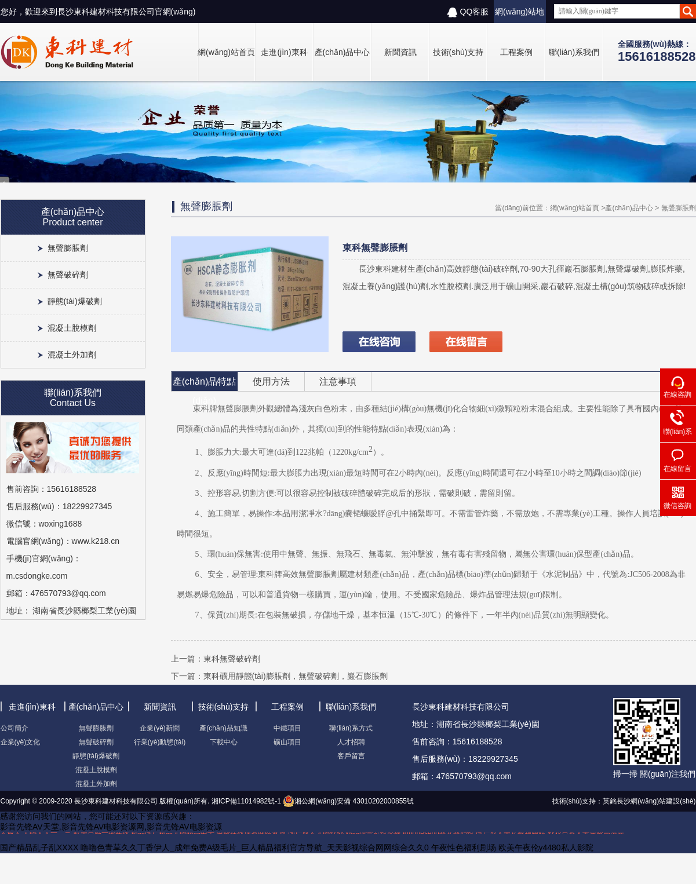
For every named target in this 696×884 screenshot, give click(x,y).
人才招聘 (351, 742)
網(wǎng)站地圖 (519, 15)
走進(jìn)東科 (284, 52)
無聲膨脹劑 (68, 248)
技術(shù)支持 (458, 52)
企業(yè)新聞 (160, 728)
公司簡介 (14, 728)
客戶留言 (351, 756)
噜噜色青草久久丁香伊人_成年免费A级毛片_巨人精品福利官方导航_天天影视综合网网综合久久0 (254, 847)
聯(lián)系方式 (351, 728)
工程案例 (516, 52)
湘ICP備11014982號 (242, 801)
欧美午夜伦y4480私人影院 (545, 847)
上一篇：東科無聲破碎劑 (215, 658)
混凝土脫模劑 (72, 328)
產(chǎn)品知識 (223, 728)
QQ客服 (468, 12)
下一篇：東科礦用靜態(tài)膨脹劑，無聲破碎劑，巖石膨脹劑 (279, 676)
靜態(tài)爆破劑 (75, 301)
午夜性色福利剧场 (463, 847)
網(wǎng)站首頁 (226, 52)
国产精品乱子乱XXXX (39, 847)
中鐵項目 (287, 728)
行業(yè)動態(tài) (159, 742)
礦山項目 (287, 742)
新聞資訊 (400, 52)
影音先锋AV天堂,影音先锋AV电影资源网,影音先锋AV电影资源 (111, 826)
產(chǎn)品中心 (342, 52)
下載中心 (224, 742)
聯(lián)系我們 (574, 52)
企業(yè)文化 (21, 742)
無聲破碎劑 (68, 274)
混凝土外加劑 (72, 354)
